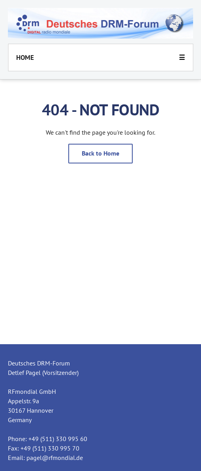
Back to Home (100, 153)
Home (25, 57)
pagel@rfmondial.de (54, 458)
